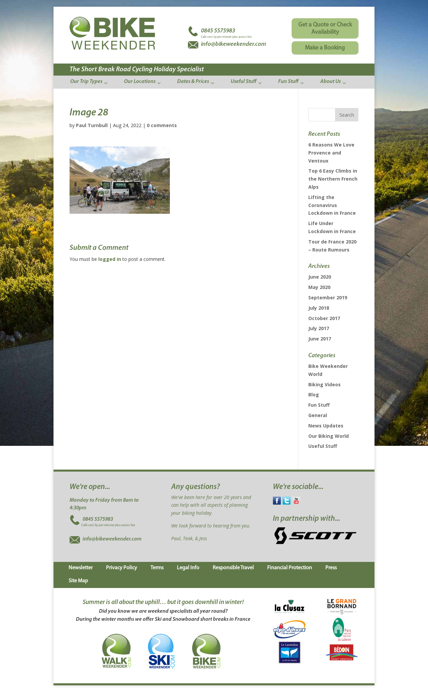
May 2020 (319, 287)
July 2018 (318, 308)
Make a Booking (325, 48)
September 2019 (327, 297)
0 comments (162, 125)
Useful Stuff (322, 446)
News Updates (325, 425)
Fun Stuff (319, 405)
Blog (313, 394)
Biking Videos (324, 384)
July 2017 (318, 328)
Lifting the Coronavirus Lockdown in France (332, 205)
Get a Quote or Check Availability (325, 28)
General (317, 415)
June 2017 (319, 338)
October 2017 (324, 318)
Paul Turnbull (92, 125)
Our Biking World (328, 436)
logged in (109, 259)
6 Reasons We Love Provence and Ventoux (331, 152)
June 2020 (319, 277)
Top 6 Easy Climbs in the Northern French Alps (332, 179)
